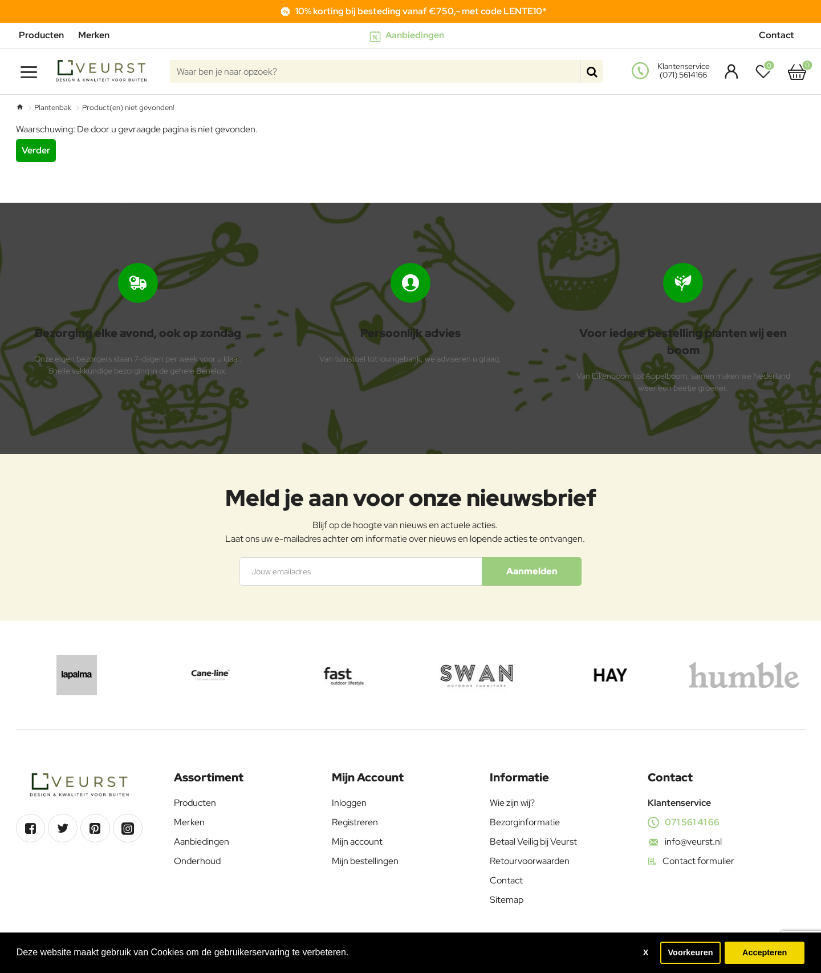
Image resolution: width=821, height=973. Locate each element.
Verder (36, 150)
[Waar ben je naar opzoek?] (591, 71)
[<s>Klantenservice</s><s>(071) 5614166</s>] (672, 71)
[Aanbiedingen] (411, 36)
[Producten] (45, 36)
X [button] (646, 952)
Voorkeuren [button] (690, 952)
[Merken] (98, 36)
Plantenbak (52, 107)
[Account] (728, 71)
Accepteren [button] (764, 952)
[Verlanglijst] (766, 71)
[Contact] (781, 36)
